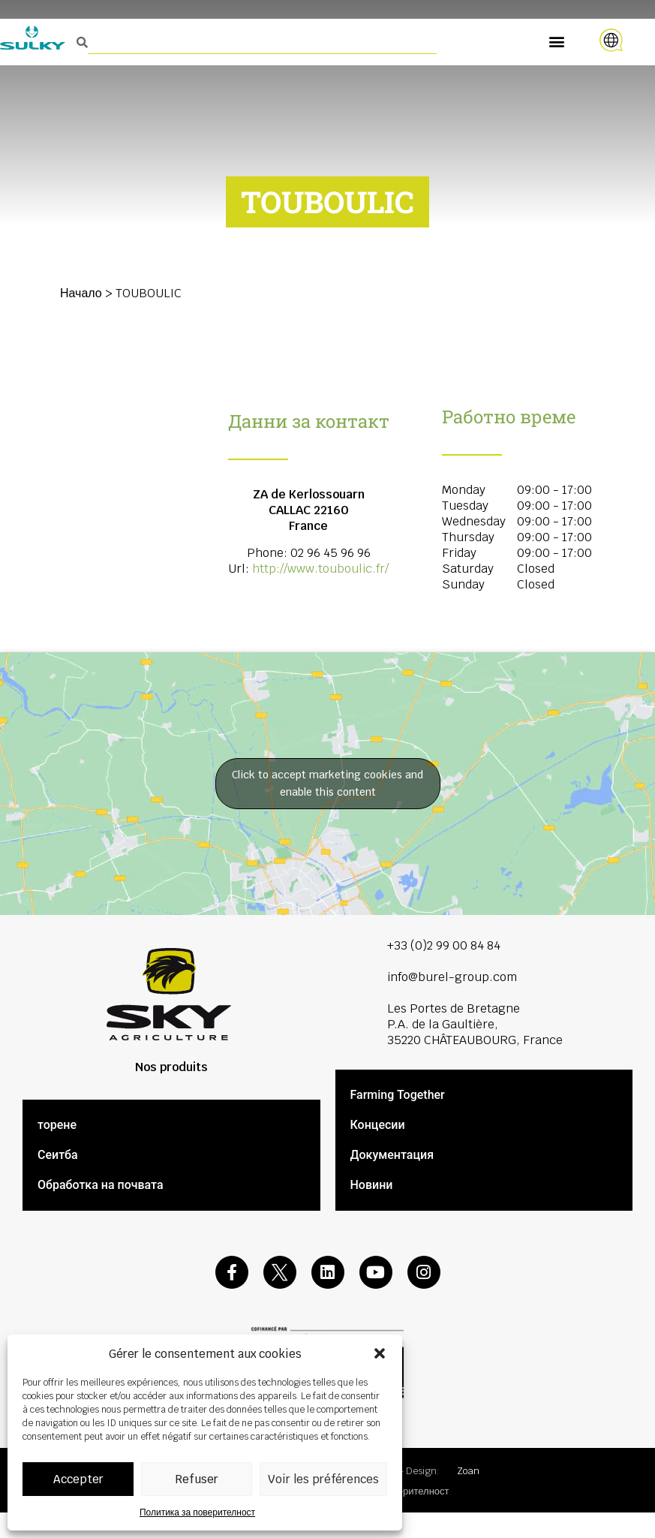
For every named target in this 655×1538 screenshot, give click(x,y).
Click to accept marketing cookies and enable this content (327, 783)
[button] (379, 1353)
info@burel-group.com (452, 977)
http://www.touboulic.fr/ (320, 568)
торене (57, 1125)
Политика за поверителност (197, 1512)
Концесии (377, 1125)
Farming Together (397, 1095)
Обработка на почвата (101, 1185)
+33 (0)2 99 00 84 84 (443, 945)
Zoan (468, 1470)
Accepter (78, 1479)
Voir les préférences (323, 1479)
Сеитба (58, 1155)
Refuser (196, 1479)
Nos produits (171, 1067)
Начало (81, 293)
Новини (371, 1185)
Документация (392, 1155)
